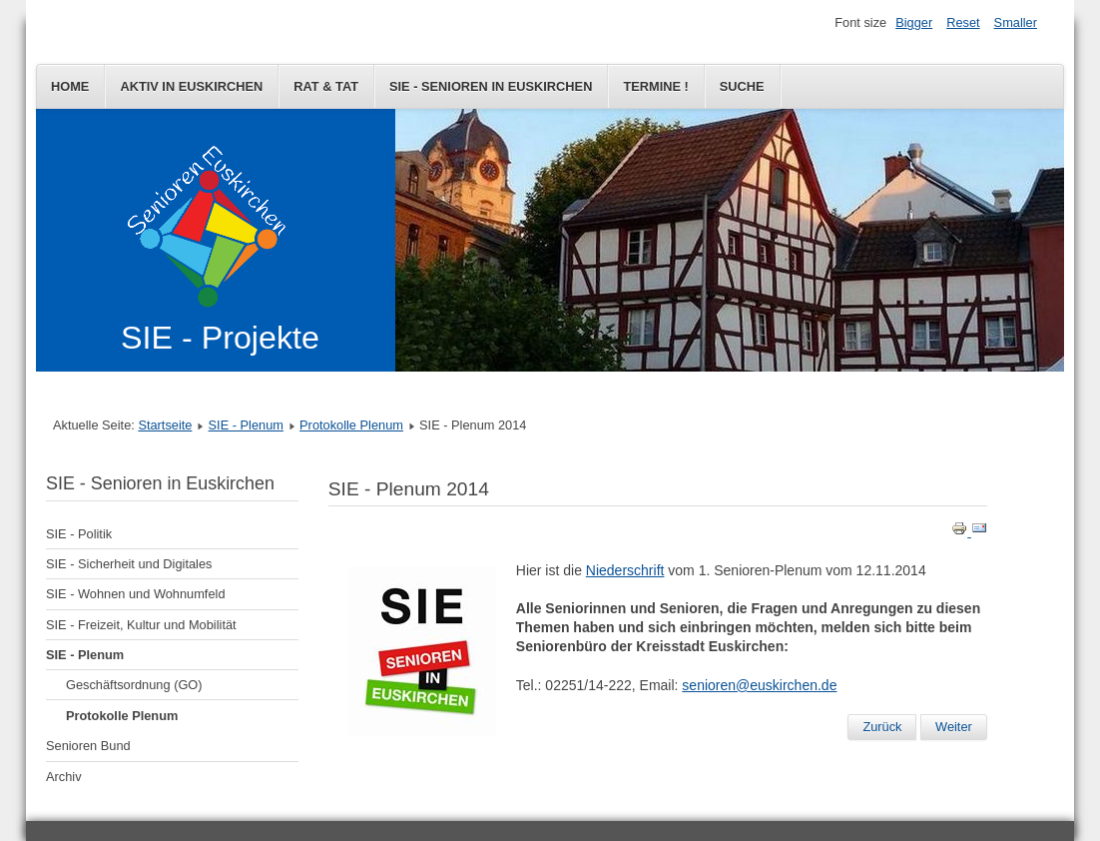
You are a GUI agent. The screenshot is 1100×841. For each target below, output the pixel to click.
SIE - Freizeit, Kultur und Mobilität (141, 624)
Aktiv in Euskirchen (191, 86)
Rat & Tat (325, 86)
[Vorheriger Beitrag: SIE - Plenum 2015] (881, 727)
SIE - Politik (79, 533)
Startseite (165, 425)
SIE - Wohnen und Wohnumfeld (136, 593)
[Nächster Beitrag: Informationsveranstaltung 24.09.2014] (953, 727)
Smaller (1015, 22)
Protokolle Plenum (351, 425)
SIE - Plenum (246, 425)
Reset (962, 22)
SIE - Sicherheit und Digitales (129, 563)
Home (70, 86)
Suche (742, 86)
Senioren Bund (88, 745)
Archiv (64, 776)
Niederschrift (625, 570)
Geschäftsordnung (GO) (134, 684)
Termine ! (655, 86)
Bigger (913, 22)
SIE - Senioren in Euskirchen (490, 86)
